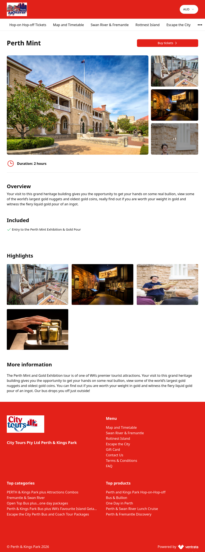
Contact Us (114, 455)
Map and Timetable (68, 24)
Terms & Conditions (121, 460)
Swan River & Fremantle (110, 24)
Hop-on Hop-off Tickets (27, 24)
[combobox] (189, 9)
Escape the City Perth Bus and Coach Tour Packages (48, 514)
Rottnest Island (147, 24)
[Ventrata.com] (187, 546)
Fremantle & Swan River (26, 497)
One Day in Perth (119, 503)
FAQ (109, 466)
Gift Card (113, 449)
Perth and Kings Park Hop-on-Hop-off (135, 492)
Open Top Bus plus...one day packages (37, 503)
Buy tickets (167, 43)
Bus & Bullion (116, 497)
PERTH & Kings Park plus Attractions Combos (42, 492)
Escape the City (179, 24)
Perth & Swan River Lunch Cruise (132, 508)
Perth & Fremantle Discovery (128, 514)
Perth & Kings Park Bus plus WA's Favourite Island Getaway (53, 508)
